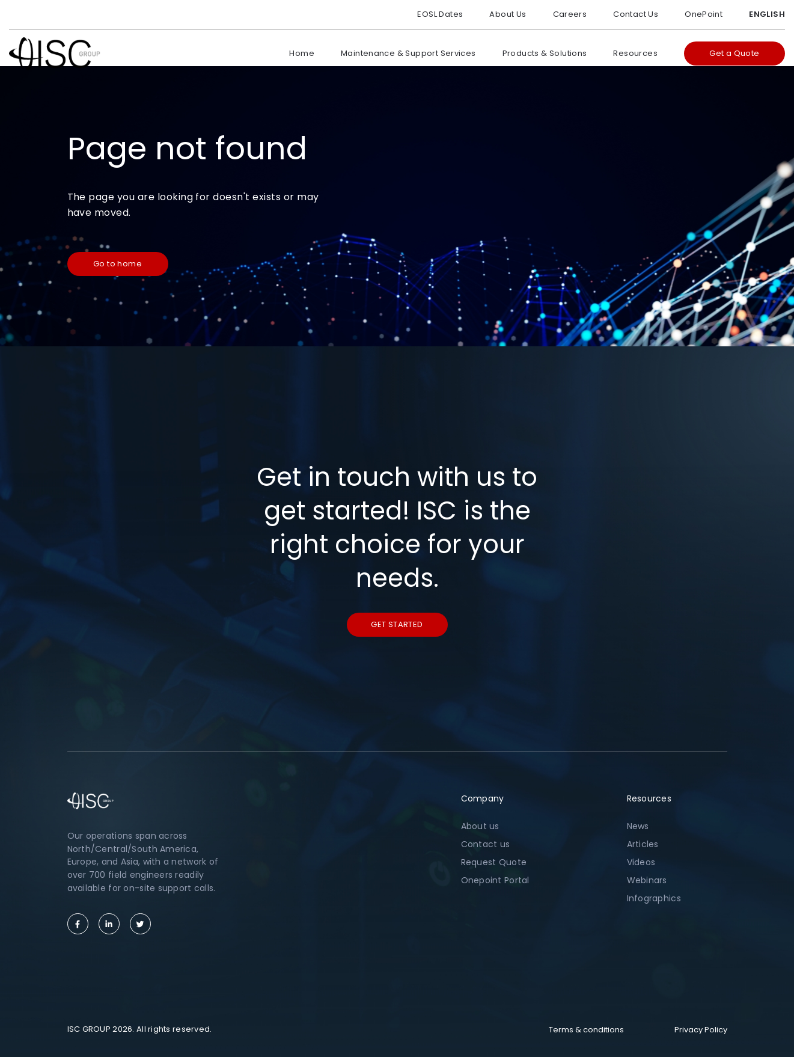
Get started (397, 624)
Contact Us (635, 14)
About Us (507, 14)
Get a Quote (734, 53)
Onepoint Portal (495, 880)
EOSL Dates (440, 14)
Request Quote (494, 862)
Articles (643, 844)
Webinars (647, 880)
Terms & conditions (586, 1029)
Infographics (654, 898)
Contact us (485, 844)
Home (301, 53)
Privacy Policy (700, 1029)
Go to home (117, 263)
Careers (570, 14)
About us (480, 826)
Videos (641, 862)
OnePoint (703, 14)
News (638, 826)
